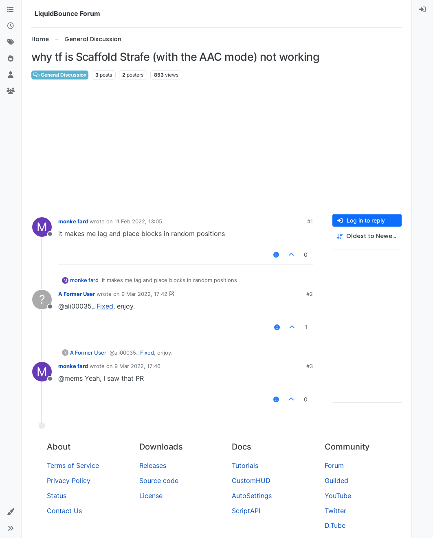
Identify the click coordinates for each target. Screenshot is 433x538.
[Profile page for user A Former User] (42, 299)
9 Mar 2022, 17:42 (144, 294)
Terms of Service (73, 465)
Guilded (336, 480)
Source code (158, 480)
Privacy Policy (68, 480)
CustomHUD (251, 480)
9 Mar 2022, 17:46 (137, 366)
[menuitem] (422, 9)
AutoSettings (252, 496)
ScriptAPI (246, 511)
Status (56, 496)
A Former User (76, 294)
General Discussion (59, 75)
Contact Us (64, 511)
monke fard (73, 221)
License (151, 496)
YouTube (338, 496)
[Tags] (10, 42)
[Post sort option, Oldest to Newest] (367, 236)
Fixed (105, 306)
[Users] (10, 75)
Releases (152, 465)
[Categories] (10, 9)
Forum (334, 465)
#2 (309, 294)
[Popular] (10, 58)
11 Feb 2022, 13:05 (138, 221)
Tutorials (245, 465)
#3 (309, 366)
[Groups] (10, 91)
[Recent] (10, 26)
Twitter (335, 511)
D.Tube (335, 525)
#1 (310, 221)
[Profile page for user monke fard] (42, 227)
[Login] (422, 9)
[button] (10, 511)
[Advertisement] (216, 147)
